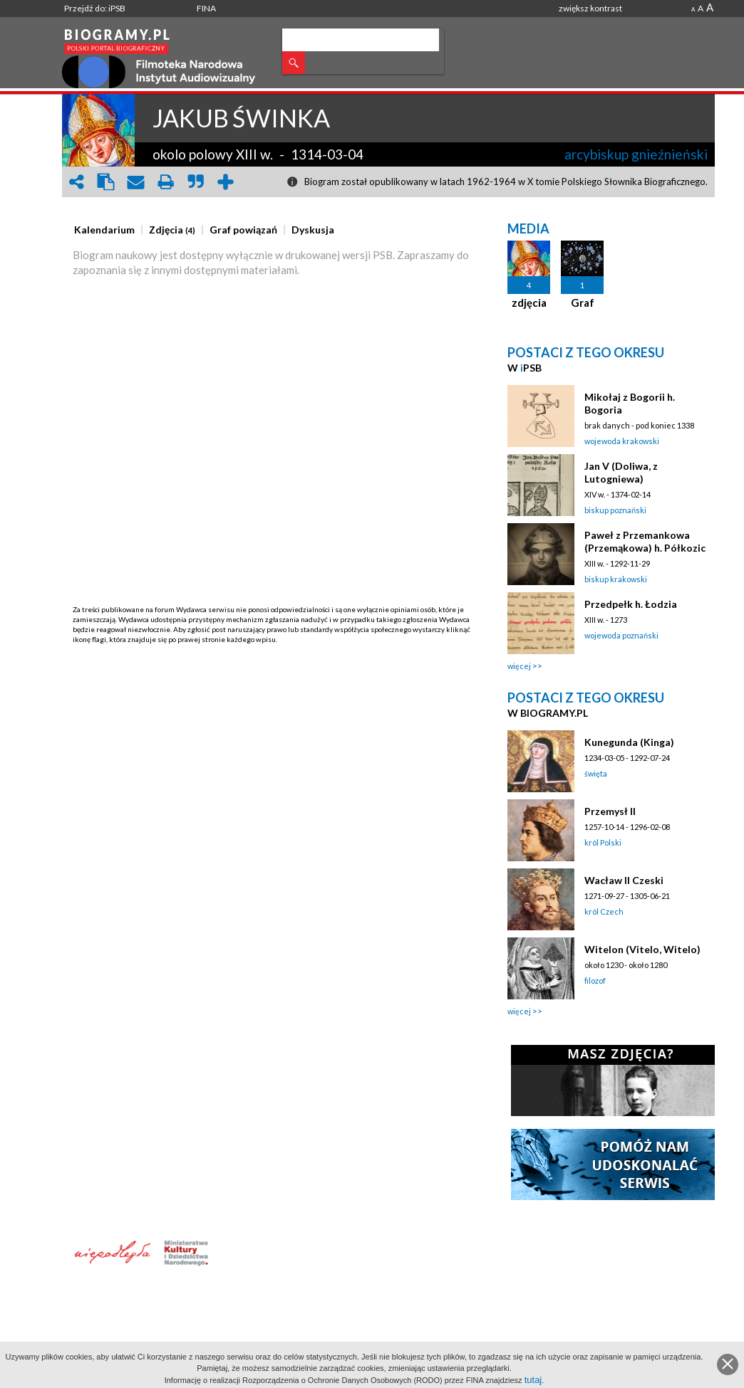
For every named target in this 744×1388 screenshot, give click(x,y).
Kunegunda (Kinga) (629, 742)
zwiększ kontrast (590, 8)
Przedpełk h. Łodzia (630, 604)
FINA (206, 8)
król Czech (604, 911)
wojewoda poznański (621, 635)
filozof (595, 980)
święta (595, 773)
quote (196, 182)
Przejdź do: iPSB (94, 8)
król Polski (602, 842)
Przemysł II (610, 811)
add (226, 182)
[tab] (108, 229)
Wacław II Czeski (623, 880)
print (166, 182)
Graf (582, 302)
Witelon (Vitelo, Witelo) (642, 949)
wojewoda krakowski (621, 441)
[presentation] (104, 229)
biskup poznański (615, 510)
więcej (519, 666)
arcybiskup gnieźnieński (636, 154)
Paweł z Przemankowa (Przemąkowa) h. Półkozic (645, 541)
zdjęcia (529, 302)
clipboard (106, 182)
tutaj (533, 1379)
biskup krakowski (615, 579)
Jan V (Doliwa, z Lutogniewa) (621, 472)
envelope (136, 182)
